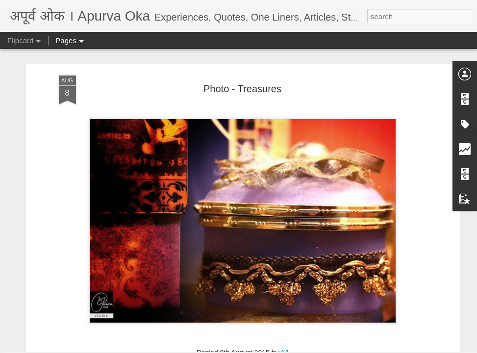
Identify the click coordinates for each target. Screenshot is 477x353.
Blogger (269, 348)
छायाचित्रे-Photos (254, 234)
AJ (284, 220)
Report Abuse (297, 348)
